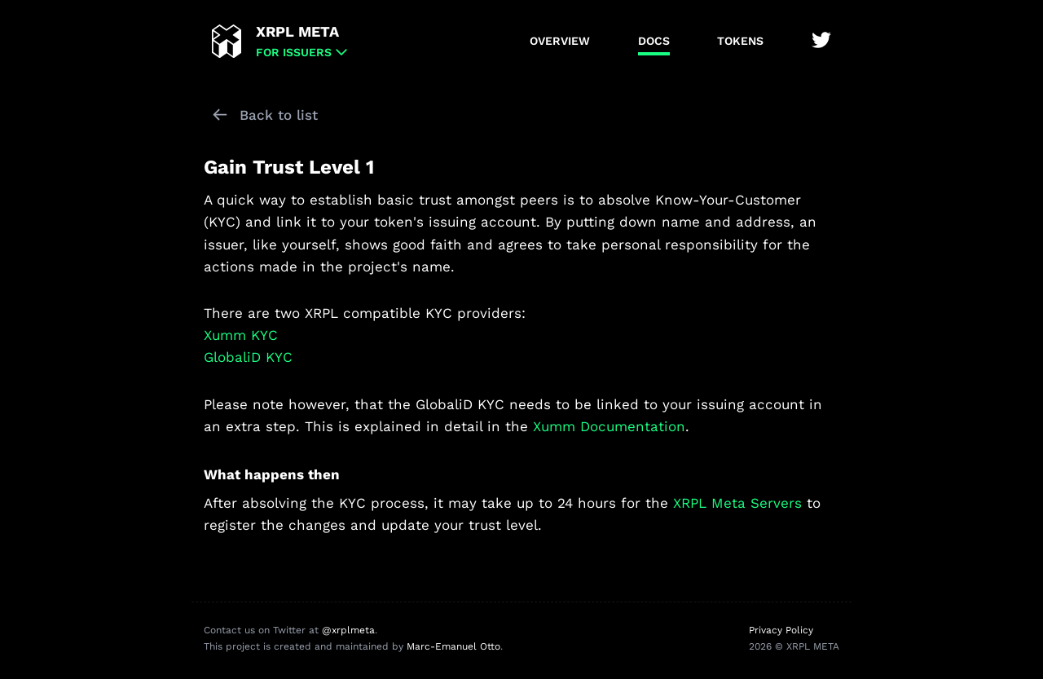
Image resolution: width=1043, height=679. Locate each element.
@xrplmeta (348, 630)
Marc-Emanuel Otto (453, 646)
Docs (654, 40)
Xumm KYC (241, 335)
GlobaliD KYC (248, 357)
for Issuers (294, 52)
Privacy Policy (781, 630)
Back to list (279, 115)
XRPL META (297, 31)
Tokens (740, 40)
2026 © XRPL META (794, 646)
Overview (560, 40)
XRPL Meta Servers (737, 503)
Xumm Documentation (609, 426)
